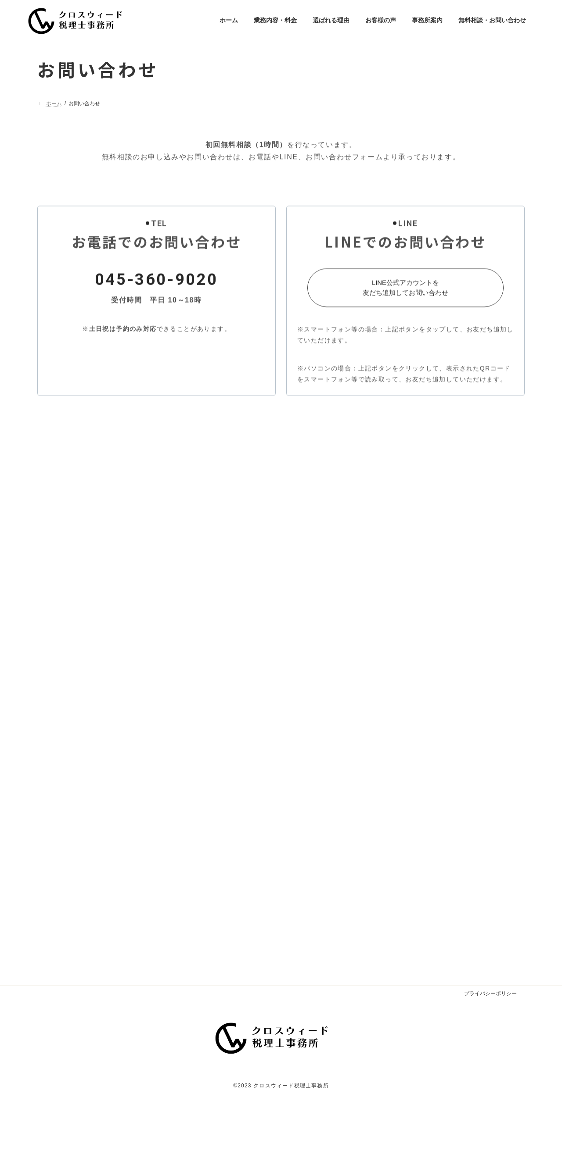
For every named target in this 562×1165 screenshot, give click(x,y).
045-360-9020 (156, 313)
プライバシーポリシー (490, 1011)
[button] (405, 321)
